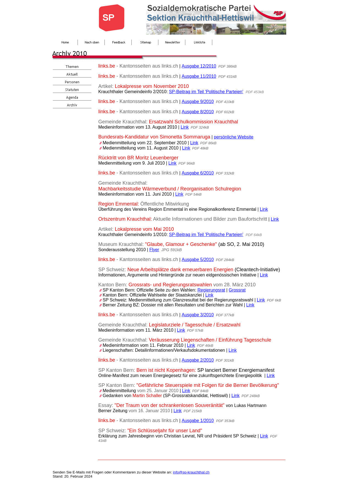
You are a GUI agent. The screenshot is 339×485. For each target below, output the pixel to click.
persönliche (226, 137)
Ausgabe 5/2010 (198, 259)
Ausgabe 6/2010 (198, 173)
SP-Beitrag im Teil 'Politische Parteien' (206, 91)
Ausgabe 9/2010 (198, 101)
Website (245, 137)
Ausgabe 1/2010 (198, 420)
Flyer (154, 249)
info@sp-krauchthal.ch (191, 472)
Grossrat (237, 290)
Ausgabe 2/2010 (198, 360)
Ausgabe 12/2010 (199, 66)
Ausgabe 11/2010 (199, 76)
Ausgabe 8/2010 (198, 111)
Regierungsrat (211, 290)
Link (185, 127)
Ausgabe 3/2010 (198, 314)
